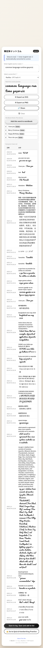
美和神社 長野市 (23, 406)
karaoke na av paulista (25, 586)
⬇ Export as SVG (21, 97)
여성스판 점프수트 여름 (25, 366)
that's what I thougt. (25, 600)
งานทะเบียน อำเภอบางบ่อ (25, 607)
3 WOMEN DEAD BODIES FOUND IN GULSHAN (26, 392)
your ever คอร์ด (23, 617)
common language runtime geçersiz (21, 68)
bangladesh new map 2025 (27, 313)
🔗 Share (21, 108)
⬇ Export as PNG (21, 102)
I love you (21, 166)
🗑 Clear (21, 113)
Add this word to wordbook (21, 121)
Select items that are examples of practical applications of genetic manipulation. (25, 326)
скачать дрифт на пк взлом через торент (25, 288)
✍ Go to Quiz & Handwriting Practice (21, 631)
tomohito (21, 264)
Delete (17, 126)
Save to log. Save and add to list (21, 626)
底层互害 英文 (22, 413)
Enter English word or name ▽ (13, 64)
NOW (20, 153)
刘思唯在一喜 (22, 593)
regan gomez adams (24, 280)
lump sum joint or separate (27, 356)
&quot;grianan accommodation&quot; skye (26, 574)
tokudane (21, 185)
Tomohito (21, 257)
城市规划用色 (22, 306)
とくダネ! (21, 251)
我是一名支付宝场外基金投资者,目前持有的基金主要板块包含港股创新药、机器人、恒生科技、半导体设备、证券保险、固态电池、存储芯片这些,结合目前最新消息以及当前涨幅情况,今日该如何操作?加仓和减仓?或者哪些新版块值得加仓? (27, 206)
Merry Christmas (23, 190)
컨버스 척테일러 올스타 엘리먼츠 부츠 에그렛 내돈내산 (27, 377)
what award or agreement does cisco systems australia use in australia (26, 429)
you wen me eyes (24, 158)
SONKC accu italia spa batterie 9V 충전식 (25, 345)
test (19, 172)
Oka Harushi (22, 177)
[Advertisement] (21, 23)
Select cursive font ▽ (10, 74)
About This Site (21, 638)
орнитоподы (22, 420)
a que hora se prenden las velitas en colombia (26, 270)
